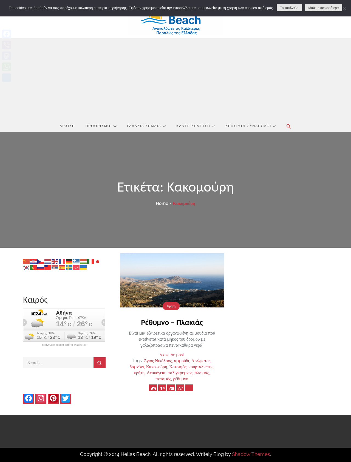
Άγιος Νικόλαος (158, 360)
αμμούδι (181, 360)
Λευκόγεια (156, 372)
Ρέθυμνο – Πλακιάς (172, 322)
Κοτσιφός (177, 366)
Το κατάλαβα (289, 8)
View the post (172, 355)
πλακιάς (201, 372)
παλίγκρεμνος (180, 372)
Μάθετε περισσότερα (323, 8)
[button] (289, 126)
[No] (344, 8)
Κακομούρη (156, 366)
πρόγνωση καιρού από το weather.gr (64, 345)
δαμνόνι (137, 366)
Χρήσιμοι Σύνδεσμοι (250, 126)
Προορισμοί (101, 126)
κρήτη (139, 372)
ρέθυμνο (180, 378)
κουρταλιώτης (200, 366)
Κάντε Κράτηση (195, 126)
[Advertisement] (175, 79)
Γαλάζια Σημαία (146, 126)
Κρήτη (171, 306)
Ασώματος (200, 360)
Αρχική (67, 126)
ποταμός (163, 378)
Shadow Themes (251, 454)
